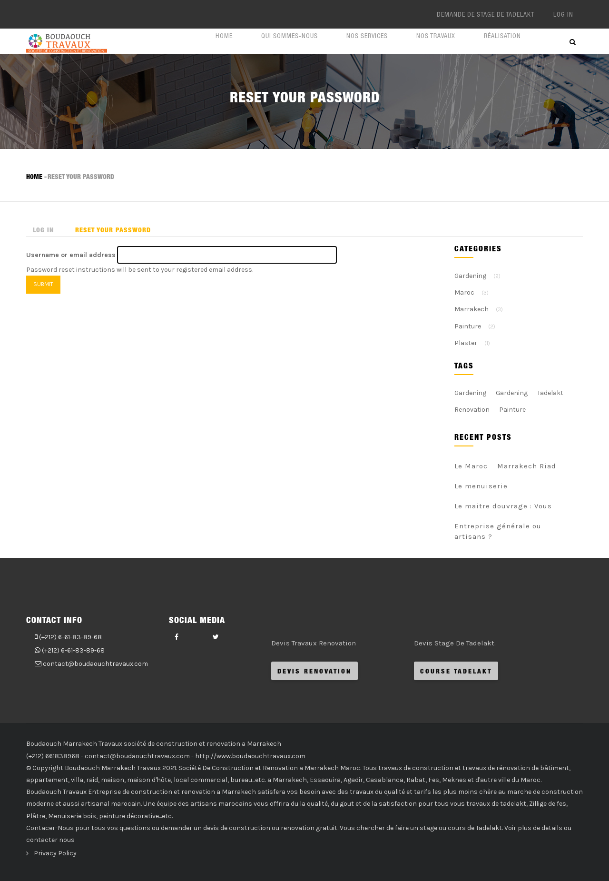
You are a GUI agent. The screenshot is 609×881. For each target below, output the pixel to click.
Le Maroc (471, 466)
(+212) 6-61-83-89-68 (70, 637)
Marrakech (471, 309)
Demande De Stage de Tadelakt (485, 14)
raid (92, 780)
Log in (563, 14)
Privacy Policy (55, 853)
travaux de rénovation (496, 768)
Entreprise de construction (130, 792)
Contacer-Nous (50, 828)
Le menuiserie (481, 486)
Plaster (465, 343)
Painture (467, 326)
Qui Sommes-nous (289, 36)
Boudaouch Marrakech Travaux (113, 768)
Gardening (470, 276)
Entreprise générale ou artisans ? (497, 531)
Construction (233, 768)
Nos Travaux (435, 36)
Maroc (464, 292)
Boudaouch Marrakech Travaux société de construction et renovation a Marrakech (153, 744)
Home (224, 36)
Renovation (472, 410)
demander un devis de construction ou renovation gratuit (249, 828)
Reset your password (116, 230)
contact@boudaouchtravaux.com (95, 664)
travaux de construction (415, 768)
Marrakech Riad (526, 466)
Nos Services (367, 36)
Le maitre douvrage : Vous (503, 506)
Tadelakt (550, 393)
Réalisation (502, 36)
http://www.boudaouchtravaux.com (250, 756)
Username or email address (71, 255)
